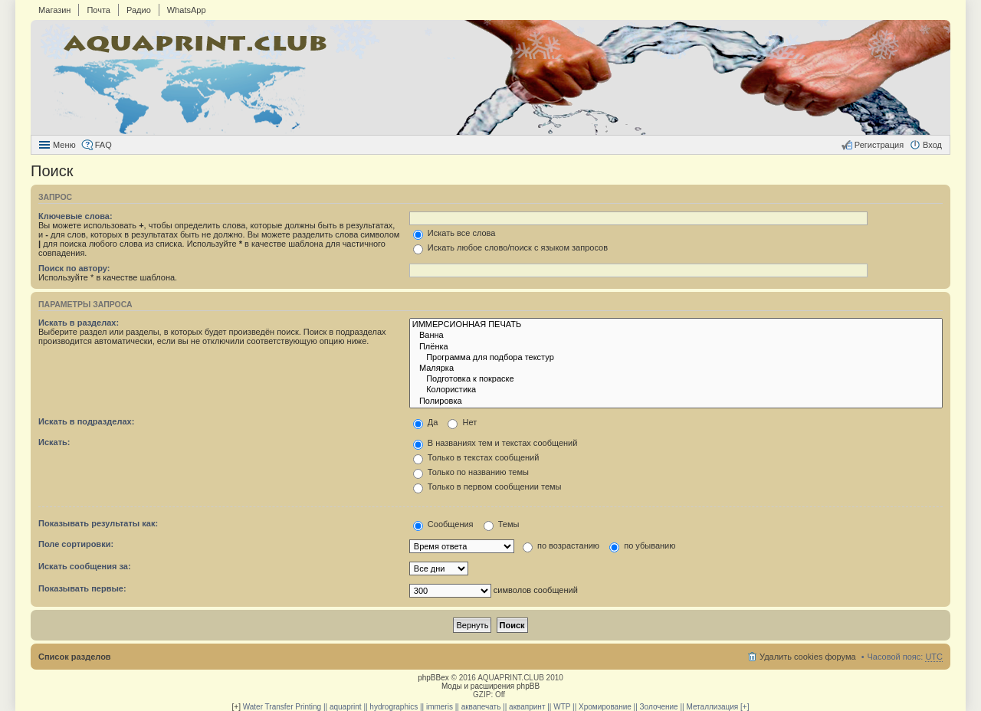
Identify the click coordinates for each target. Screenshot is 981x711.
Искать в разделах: (78, 322)
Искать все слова (454, 233)
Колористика (676, 390)
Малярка (676, 368)
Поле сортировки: (75, 544)
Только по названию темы (471, 472)
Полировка (676, 401)
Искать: (54, 442)
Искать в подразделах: (86, 421)
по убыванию (642, 545)
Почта (98, 10)
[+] (236, 707)
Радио (138, 10)
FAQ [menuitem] (103, 144)
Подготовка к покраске (676, 379)
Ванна (676, 335)
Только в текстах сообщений (476, 457)
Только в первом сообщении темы (487, 486)
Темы (502, 524)
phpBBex (433, 677)
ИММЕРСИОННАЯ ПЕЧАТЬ (676, 324)
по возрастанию (561, 545)
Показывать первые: (82, 588)
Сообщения (443, 524)
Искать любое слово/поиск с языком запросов (510, 247)
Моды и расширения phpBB (490, 686)
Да (425, 422)
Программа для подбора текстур (676, 357)
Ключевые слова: (75, 216)
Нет (462, 422)
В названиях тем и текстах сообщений (495, 442)
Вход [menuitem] (932, 144)
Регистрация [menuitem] (879, 144)
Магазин (54, 10)
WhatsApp (186, 10)
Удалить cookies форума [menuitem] (808, 656)
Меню (64, 144)
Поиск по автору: (74, 268)
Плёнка (676, 347)
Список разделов (74, 656)
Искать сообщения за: (84, 566)
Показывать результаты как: (98, 523)
